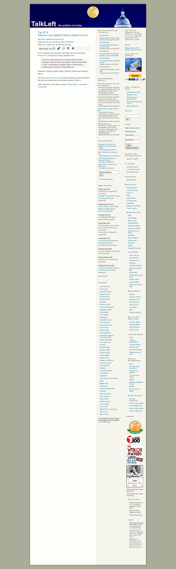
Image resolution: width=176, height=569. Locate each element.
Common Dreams (135, 297)
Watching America (135, 312)
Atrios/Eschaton (132, 188)
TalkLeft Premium (132, 106)
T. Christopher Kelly (133, 169)
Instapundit (130, 203)
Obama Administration (107, 388)
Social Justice (104, 404)
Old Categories (105, 396)
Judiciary (103, 368)
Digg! (51, 49)
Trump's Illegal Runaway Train (109, 251)
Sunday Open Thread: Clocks (109, 38)
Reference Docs (105, 304)
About (132, 48)
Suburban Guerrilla (134, 248)
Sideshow (131, 243)
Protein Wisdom (134, 327)
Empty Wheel (131, 198)
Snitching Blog (134, 282)
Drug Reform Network (133, 371)
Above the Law (134, 255)
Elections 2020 (105, 352)
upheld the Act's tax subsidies (56, 78)
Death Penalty (104, 330)
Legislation (103, 376)
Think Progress (132, 208)
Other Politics (104, 399)
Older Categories (105, 394)
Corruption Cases (106, 320)
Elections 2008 (105, 350)
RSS (137, 48)
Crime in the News (106, 325)
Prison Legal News (135, 411)
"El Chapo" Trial (105, 342)
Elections (103, 345)
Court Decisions (105, 322)
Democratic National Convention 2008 (106, 336)
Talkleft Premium (105, 401)
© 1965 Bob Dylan (104, 422)
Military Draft (104, 383)
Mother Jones (133, 304)
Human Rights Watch (136, 408)
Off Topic (103, 391)
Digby (128, 195)
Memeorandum (132, 180)
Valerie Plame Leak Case (108, 409)
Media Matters (134, 302)
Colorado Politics (135, 344)
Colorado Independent (133, 341)
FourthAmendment (135, 265)
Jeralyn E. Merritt (132, 159)
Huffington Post (134, 299)
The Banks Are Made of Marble (108, 97)
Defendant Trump (105, 291)
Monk (139, 512)
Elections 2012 (105, 297)
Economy (103, 302)
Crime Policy (104, 327)
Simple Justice (134, 279)
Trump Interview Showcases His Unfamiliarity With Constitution (108, 243)
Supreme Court (58, 39)
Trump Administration (107, 307)
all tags (67, 45)
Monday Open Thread (107, 259)
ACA (44, 45)
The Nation (133, 307)
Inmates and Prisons (106, 360)
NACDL (131, 379)
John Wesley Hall (132, 172)
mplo (103, 162)
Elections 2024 (105, 299)
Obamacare (60, 45)
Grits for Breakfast (134, 226)
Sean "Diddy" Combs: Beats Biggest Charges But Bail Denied (108, 209)
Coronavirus (104, 289)
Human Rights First (135, 406)
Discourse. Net (134, 260)
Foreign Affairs (104, 355)
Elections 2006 (105, 347)
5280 (129, 215)
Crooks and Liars (132, 190)
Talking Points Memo (134, 206)
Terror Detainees (105, 333)
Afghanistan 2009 (106, 310)
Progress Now (134, 347)
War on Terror (104, 414)
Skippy (130, 245)
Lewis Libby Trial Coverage (109, 378)
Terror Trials (104, 406)
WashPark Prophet (135, 350)
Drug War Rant (133, 223)
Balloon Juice (132, 220)
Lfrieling (104, 150)
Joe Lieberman (105, 365)
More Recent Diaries (106, 179)
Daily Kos (130, 193)
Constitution (104, 317)
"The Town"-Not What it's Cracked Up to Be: (107, 159)
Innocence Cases (105, 363)
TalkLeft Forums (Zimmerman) (132, 98)
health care (50, 45)
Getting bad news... (105, 124)
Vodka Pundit (133, 330)
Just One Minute (134, 322)
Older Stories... (103, 276)
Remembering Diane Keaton (109, 53)
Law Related (104, 373)
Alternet (131, 294)
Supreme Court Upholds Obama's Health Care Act (63, 35)
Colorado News (105, 286)
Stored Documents (106, 339)
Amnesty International (133, 399)
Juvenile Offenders (106, 370)
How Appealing (132, 200)
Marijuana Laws (132, 94)
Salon (131, 310)
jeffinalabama (105, 94)
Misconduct (103, 386)
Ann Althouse (133, 258)
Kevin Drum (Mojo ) (134, 228)
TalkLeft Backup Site (133, 92)
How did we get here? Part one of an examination (108, 84)
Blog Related (104, 312)
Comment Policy (136, 50)
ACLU (131, 364)
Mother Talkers (133, 238)
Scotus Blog (133, 272)
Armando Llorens (132, 167)
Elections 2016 (105, 294)
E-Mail (127, 50)
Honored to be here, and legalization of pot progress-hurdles (107, 146)
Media (102, 381)
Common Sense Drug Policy (134, 367)
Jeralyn (43, 39)
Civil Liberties (104, 315)
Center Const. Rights (136, 403)
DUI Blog (132, 263)
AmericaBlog (132, 218)
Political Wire (132, 240)
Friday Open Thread (106, 191)
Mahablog (131, 235)
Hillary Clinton (104, 358)
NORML (132, 386)
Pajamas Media (134, 324)
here (72, 56)
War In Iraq (103, 412)
